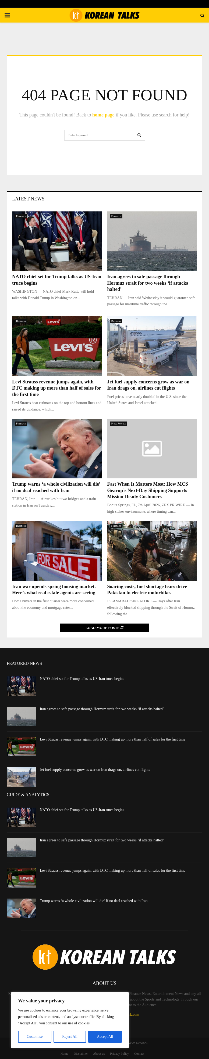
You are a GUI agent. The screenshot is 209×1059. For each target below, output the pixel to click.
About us (99, 1054)
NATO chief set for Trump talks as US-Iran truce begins (82, 679)
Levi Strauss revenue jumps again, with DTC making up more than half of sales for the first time (56, 388)
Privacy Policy (119, 1054)
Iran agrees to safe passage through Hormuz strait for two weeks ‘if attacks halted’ (147, 283)
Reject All (69, 1037)
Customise (34, 1037)
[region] (70, 1020)
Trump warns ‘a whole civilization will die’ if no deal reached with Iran (93, 901)
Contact (139, 1054)
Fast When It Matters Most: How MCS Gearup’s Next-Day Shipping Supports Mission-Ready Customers (147, 490)
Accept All (105, 1037)
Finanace (21, 216)
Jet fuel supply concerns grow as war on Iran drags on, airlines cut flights (95, 770)
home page (103, 115)
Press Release (118, 423)
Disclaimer (81, 1054)
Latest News (28, 198)
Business (21, 321)
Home (64, 1054)
